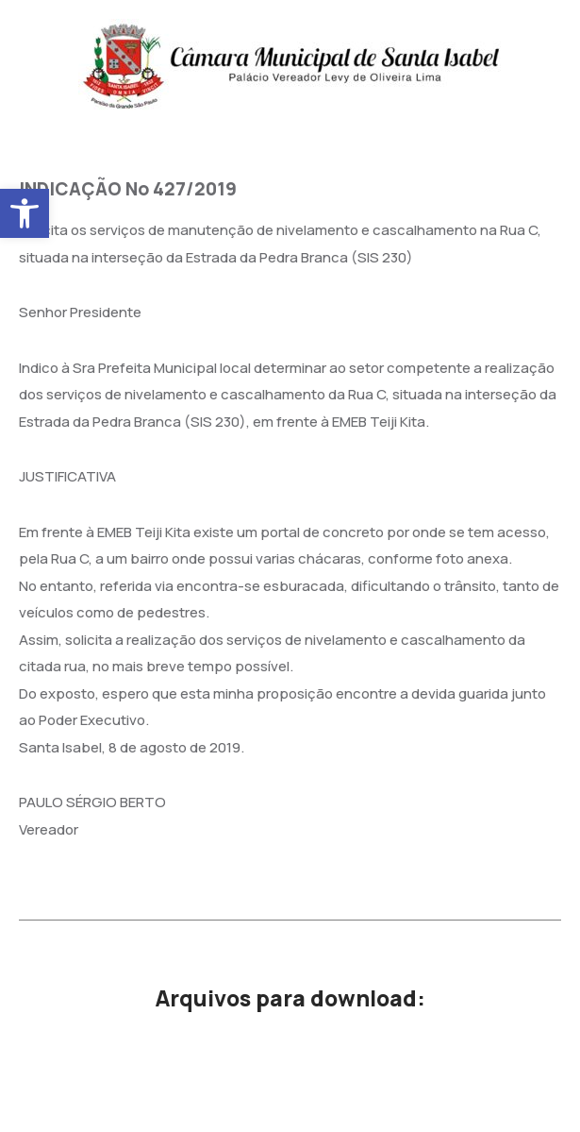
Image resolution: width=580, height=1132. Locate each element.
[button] (24, 213)
